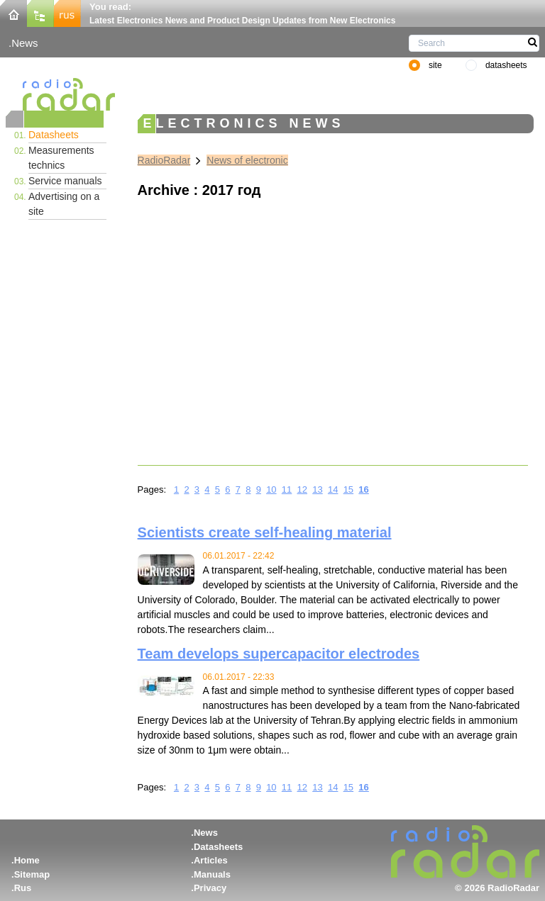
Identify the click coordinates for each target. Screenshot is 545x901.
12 (302, 489)
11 (287, 489)
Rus (23, 888)
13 (317, 489)
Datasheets (53, 134)
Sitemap (32, 874)
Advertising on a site (63, 204)
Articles (211, 860)
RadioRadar (164, 160)
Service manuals (65, 180)
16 (363, 489)
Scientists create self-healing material (265, 532)
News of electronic (247, 160)
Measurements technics (61, 158)
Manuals (212, 874)
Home (27, 860)
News (24, 43)
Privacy (210, 888)
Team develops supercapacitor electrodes (279, 653)
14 (333, 489)
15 (348, 489)
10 (271, 489)
